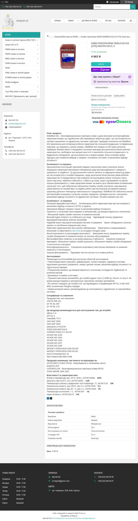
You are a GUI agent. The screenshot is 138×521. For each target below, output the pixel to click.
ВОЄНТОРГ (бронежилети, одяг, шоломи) (21, 96)
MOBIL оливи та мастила (14, 59)
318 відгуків (114, 2)
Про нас (108, 21)
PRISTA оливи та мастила (15, 49)
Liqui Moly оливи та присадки (16, 92)
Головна (57, 21)
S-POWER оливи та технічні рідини (18, 77)
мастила (76, 231)
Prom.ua (82, 513)
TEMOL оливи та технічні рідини (17, 73)
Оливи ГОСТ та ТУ (11, 45)
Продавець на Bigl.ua (69, 516)
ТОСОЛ (7, 68)
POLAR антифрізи (11, 82)
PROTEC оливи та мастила (15, 54)
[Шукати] (133, 6)
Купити (101, 64)
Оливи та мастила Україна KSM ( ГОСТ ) (20, 40)
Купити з (101, 70)
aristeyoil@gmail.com (17, 124)
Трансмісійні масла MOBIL (66, 37)
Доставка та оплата (89, 21)
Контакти (121, 21)
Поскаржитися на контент (63, 518)
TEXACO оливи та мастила (15, 63)
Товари (71, 21)
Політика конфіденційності (84, 518)
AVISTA (7, 87)
